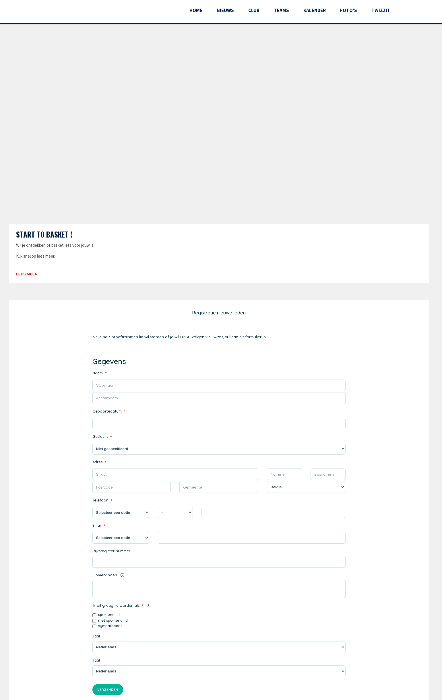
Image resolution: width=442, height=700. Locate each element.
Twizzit (380, 10)
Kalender (314, 10)
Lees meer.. (28, 274)
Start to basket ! (44, 234)
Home (195, 10)
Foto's (348, 10)
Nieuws (225, 10)
